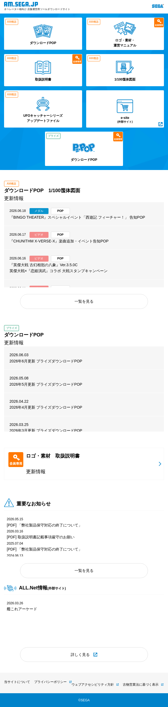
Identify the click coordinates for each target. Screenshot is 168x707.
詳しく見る (80, 654)
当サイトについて (17, 682)
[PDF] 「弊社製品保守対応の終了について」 (44, 525)
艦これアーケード (22, 609)
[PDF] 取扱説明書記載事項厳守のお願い (41, 537)
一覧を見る (84, 301)
